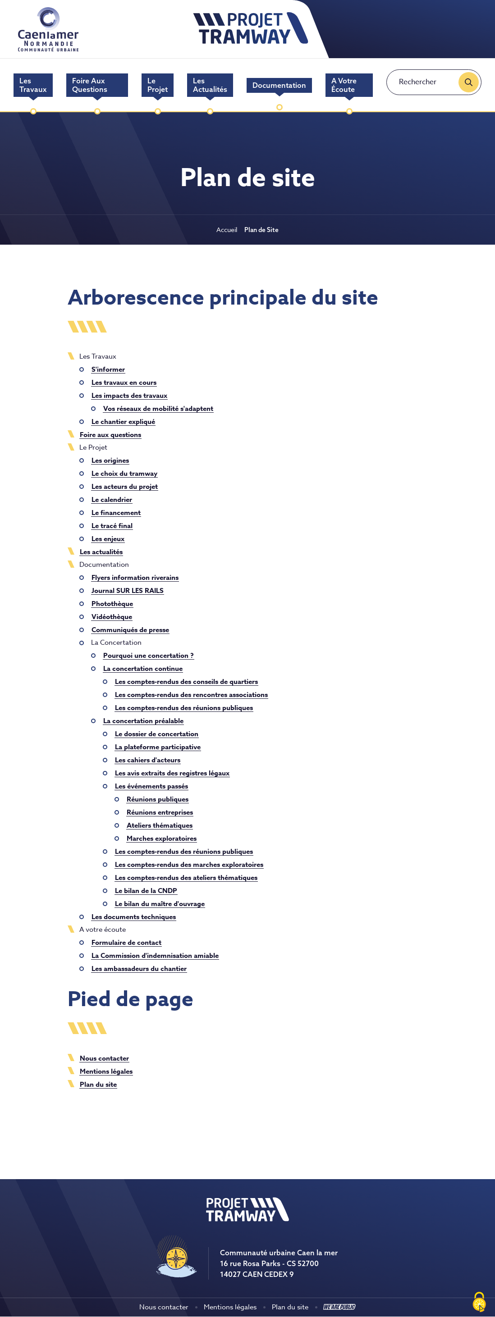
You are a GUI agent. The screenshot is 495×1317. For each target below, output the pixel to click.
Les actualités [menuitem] (210, 85)
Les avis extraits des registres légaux (172, 773)
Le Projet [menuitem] (157, 85)
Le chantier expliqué (123, 421)
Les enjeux (108, 538)
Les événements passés (151, 786)
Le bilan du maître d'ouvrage (160, 903)
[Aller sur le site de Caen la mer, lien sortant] (48, 49)
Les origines (110, 460)
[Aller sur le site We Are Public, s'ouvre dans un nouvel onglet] (339, 1307)
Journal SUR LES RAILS (128, 590)
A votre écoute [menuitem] (344, 85)
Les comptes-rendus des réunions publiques (184, 707)
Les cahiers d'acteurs (147, 760)
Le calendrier (112, 499)
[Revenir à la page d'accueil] (247, 1219)
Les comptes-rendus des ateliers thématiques (186, 877)
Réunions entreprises (160, 812)
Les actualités (101, 551)
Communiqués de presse (130, 629)
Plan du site (98, 1084)
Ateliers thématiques (159, 825)
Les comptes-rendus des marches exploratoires (189, 864)
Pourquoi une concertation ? (148, 655)
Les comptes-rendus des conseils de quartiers (186, 681)
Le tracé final (112, 525)
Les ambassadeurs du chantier (139, 968)
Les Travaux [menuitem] (32, 85)
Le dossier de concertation (156, 733)
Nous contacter (104, 1058)
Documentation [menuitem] (279, 85)
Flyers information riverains (135, 577)
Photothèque (112, 603)
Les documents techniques (134, 916)
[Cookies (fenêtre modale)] (479, 1302)
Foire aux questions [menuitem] (89, 85)
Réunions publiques (157, 799)
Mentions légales (106, 1071)
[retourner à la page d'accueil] (250, 43)
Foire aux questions (110, 434)
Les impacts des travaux (129, 395)
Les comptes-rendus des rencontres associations (191, 694)
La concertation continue (143, 668)
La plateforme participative (158, 747)
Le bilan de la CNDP (146, 890)
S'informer (108, 369)
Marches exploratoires (162, 838)
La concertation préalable (143, 720)
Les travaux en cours (124, 382)
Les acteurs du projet (125, 486)
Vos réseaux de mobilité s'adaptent (158, 408)
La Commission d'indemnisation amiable (155, 955)
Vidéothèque (112, 616)
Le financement (116, 512)
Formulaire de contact (126, 942)
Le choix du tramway (124, 473)
